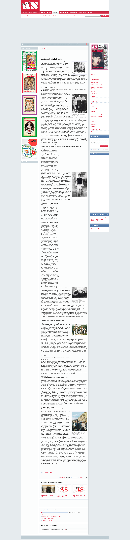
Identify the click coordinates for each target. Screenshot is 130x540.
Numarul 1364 (50, 44)
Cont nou (94, 149)
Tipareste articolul (47, 520)
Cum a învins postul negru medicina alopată (64, 490)
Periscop (93, 106)
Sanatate (69, 15)
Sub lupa (93, 126)
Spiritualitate (56, 15)
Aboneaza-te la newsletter (49, 518)
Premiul (93, 111)
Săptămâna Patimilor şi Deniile (48, 490)
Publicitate (73, 12)
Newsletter (82, 12)
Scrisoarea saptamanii (97, 116)
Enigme (63, 15)
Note (75, 477)
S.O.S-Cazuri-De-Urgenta (97, 114)
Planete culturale (95, 108)
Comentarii (83, 477)
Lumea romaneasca (36, 15)
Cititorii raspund (95, 82)
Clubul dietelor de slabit (97, 84)
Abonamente (64, 12)
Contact (90, 12)
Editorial (93, 91)
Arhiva (55, 12)
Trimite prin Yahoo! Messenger (50, 514)
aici (65, 529)
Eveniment (93, 93)
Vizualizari (65, 477)
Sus (107, 538)
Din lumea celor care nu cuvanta (97, 88)
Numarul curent (46, 12)
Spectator (93, 121)
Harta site (102, 538)
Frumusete (93, 96)
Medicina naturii (47, 15)
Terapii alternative (95, 129)
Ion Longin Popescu (47, 472)
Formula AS (27, 44)
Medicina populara (78, 15)
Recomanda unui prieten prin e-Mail (51, 516)
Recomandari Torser (96, 228)
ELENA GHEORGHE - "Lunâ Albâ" (80, 490)
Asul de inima (25, 15)
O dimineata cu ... (95, 103)
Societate (59, 44)
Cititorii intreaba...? (96, 79)
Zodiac (92, 131)
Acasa (92, 72)
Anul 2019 (41, 44)
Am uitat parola (104, 149)
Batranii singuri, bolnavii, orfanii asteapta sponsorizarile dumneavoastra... (99, 219)
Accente (93, 74)
